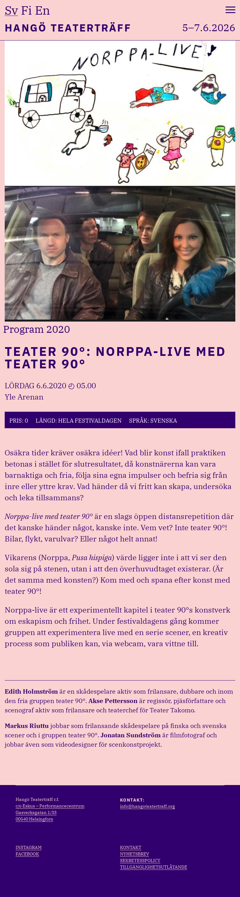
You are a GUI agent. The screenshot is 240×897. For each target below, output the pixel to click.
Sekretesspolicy (140, 860)
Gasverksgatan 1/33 (36, 812)
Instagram (29, 847)
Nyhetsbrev (134, 854)
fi (26, 10)
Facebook (27, 854)
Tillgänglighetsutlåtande (153, 867)
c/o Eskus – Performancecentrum (50, 806)
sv (11, 10)
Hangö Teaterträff (68, 27)
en (42, 10)
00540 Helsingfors (34, 819)
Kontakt (130, 847)
